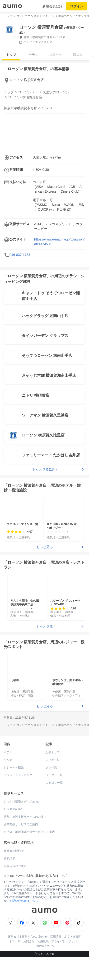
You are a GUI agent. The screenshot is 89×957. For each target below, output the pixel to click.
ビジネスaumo (13, 809)
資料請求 (9, 858)
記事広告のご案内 (15, 866)
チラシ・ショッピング (18, 775)
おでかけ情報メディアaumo (21, 801)
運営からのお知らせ (34, 936)
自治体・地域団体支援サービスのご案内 (29, 831)
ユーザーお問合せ (23, 941)
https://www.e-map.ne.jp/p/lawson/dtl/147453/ (59, 241)
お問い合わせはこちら (23, 901)
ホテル (8, 752)
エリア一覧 (53, 759)
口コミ (78, 54)
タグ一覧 (51, 767)
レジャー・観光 (14, 767)
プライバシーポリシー (65, 941)
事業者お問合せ (14, 850)
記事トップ (53, 752)
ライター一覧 (54, 775)
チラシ (33, 55)
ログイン (76, 6)
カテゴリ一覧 (54, 782)
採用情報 (55, 936)
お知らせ (55, 54)
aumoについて (46, 946)
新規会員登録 (52, 6)
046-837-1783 (19, 255)
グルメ (8, 759)
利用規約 (43, 941)
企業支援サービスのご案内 (21, 824)
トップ (11, 55)
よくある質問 (72, 936)
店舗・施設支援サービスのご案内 (25, 816)
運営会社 (13, 936)
